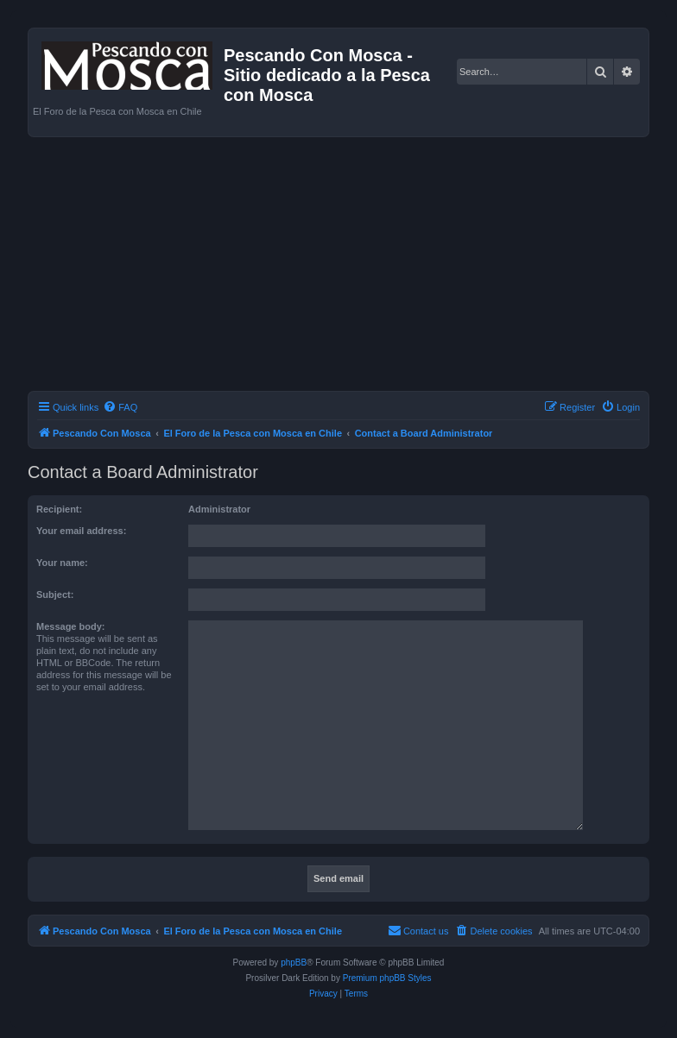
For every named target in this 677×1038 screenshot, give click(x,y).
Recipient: (59, 509)
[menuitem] (120, 407)
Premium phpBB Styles (387, 978)
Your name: (62, 562)
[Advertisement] (352, 266)
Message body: (70, 626)
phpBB (294, 962)
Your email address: (81, 530)
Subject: (54, 594)
